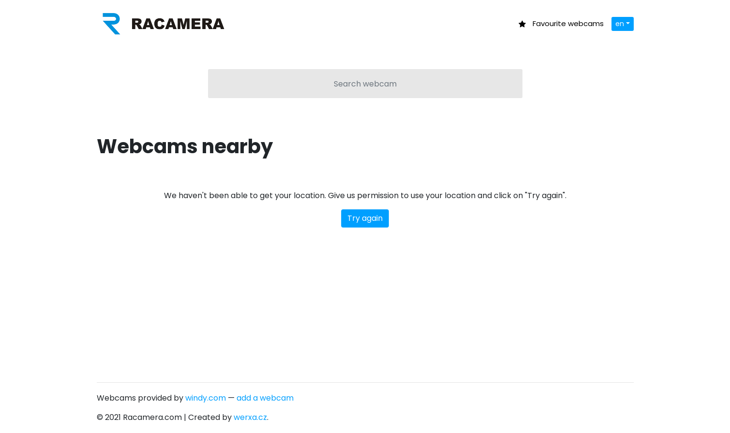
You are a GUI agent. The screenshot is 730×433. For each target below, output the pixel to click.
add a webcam (265, 398)
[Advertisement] (365, 300)
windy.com (205, 398)
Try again (365, 218)
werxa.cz (250, 417)
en (619, 24)
